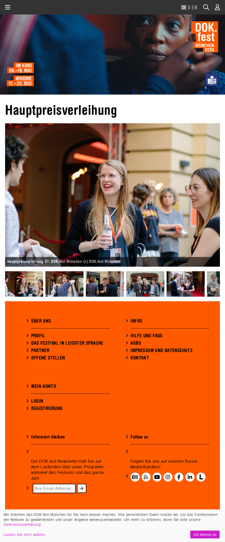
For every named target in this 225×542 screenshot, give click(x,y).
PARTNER (40, 350)
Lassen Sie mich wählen (24, 534)
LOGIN (37, 401)
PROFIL (38, 335)
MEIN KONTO (43, 386)
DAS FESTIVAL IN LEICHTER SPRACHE (67, 343)
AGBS (136, 343)
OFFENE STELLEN (48, 357)
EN (194, 8)
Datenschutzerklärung (22, 524)
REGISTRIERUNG (46, 408)
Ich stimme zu (205, 534)
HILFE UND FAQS (146, 335)
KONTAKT (140, 357)
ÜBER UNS (41, 321)
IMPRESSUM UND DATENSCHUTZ (162, 350)
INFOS (136, 321)
